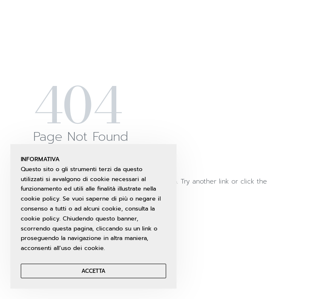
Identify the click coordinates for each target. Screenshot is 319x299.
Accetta (93, 271)
